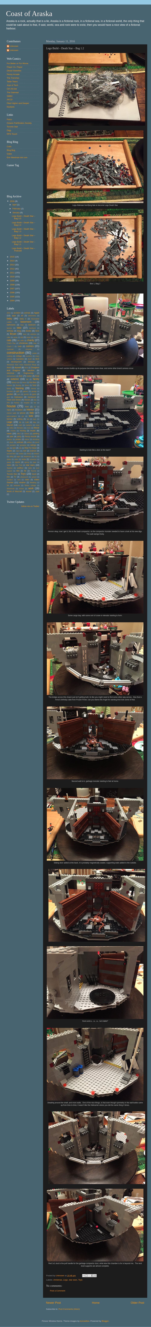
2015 (12, 257)
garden (10, 394)
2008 (12, 285)
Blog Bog (11, 150)
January (16, 212)
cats (9, 340)
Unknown (14, 46)
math (20, 425)
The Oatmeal (13, 92)
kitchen (10, 419)
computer (29, 349)
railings (33, 445)
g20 (17, 391)
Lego (65, 1280)
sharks (21, 453)
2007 (12, 288)
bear (22, 325)
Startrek (10, 468)
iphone (22, 413)
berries (9, 328)
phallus (9, 439)
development (16, 362)
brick (37, 331)
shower (36, 453)
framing (20, 388)
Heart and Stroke (14, 400)
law (28, 419)
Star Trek (18, 465)
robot (18, 451)
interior (30, 409)
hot (35, 403)
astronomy (32, 316)
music (32, 431)
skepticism (27, 456)
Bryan (13, 333)
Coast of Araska (29, 14)
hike (35, 400)
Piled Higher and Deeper (18, 103)
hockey (16, 403)
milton (11, 428)
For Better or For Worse (17, 63)
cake (8, 337)
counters (29, 356)
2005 (12, 296)
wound (28, 491)
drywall (18, 367)
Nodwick (10, 107)
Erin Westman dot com (17, 157)
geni (18, 394)
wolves (21, 488)
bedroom (32, 325)
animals (27, 313)
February (16, 208)
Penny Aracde (30, 436)
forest (9, 388)
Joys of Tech (12, 85)
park (11, 436)
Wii (8, 485)
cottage (19, 356)
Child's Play (11, 343)
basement (26, 321)
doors (9, 368)
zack (37, 491)
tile (25, 471)
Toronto (33, 471)
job (23, 416)
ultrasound (24, 477)
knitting (19, 419)
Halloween (18, 397)
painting (36, 434)
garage (34, 391)
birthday (10, 331)
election (30, 370)
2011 (12, 273)
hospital (26, 403)
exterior (15, 379)
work (31, 488)
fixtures (9, 385)
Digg (9, 130)
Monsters (20, 428)
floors (27, 385)
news (9, 433)
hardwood (32, 397)
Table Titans (12, 81)
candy (15, 337)
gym (8, 397)
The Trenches (13, 78)
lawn (34, 419)
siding (11, 456)
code (20, 346)
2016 (12, 201)
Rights (9, 451)
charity (30, 340)
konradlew (84, 1321)
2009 (12, 280)
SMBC (10, 96)
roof (24, 451)
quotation (23, 445)
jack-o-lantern (12, 416)
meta (37, 425)
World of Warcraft (14, 491)
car (21, 337)
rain (8, 448)
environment (11, 376)
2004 (12, 300)
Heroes (27, 400)
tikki (17, 471)
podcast (20, 442)
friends (33, 388)
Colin (9, 146)
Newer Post (53, 1302)
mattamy (29, 425)
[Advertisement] (20, 523)
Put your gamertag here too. (22, 178)
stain (34, 462)
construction (15, 353)
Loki (27, 422)
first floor (33, 382)
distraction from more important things (21, 365)
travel (34, 474)
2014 (12, 261)
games (25, 391)
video (27, 480)
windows (17, 485)
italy (31, 412)
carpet (28, 337)
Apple (36, 313)
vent (18, 480)
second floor (11, 453)
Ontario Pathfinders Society (19, 123)
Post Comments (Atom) (69, 1309)
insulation (19, 410)
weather (22, 482)
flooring (18, 385)
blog (19, 331)
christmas (57, 1280)
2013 (12, 265)
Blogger (105, 1321)
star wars (73, 1280)
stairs (9, 465)
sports (17, 462)
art (22, 316)
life (20, 422)
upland (34, 477)
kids (31, 416)
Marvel (10, 425)
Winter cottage (30, 485)
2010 (12, 276)
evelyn (29, 376)
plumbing (36, 439)
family (36, 379)
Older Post (137, 1302)
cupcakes (20, 359)
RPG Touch (12, 134)
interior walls (11, 413)
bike (19, 327)
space (9, 462)
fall (27, 379)
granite (26, 394)
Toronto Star (12, 127)
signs (19, 456)
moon (29, 428)
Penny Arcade (13, 74)
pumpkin (13, 445)
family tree (15, 382)
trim (8, 477)
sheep (29, 453)
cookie (34, 353)
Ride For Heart (30, 448)
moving (23, 431)
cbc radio (20, 340)
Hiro (8, 403)
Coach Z (10, 346)
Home (96, 1302)
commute (10, 349)
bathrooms (11, 325)
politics (29, 442)
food (34, 385)
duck (26, 367)
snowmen (33, 459)
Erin (20, 376)
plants (27, 439)
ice (35, 407)
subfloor (20, 468)
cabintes (33, 334)
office (19, 434)
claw (35, 343)
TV (15, 477)
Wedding (33, 482)
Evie (37, 376)
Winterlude (11, 488)
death (30, 359)
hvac (27, 407)
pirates (18, 439)
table (30, 468)
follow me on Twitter (30, 506)
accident (17, 313)
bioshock (32, 328)
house (11, 406)
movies (13, 431)
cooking (9, 356)
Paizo (9, 119)
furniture (10, 391)
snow (24, 459)
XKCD (10, 99)
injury (9, 410)
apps (14, 316)
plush (11, 442)
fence (24, 382)
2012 (12, 269)
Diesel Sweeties (14, 71)
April (14, 205)
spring (26, 462)
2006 (12, 292)
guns (34, 394)
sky (35, 456)
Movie (36, 428)
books (28, 331)
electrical (10, 373)
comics (30, 346)
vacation (10, 480)
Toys (80, 1280)
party (19, 436)
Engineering (28, 373)
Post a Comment (57, 1291)
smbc (16, 459)
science (33, 451)
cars (35, 337)
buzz (24, 334)
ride (20, 448)
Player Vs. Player (14, 67)
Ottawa (26, 434)
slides (9, 459)
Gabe (9, 154)
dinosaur (31, 362)
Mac (34, 422)
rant (14, 448)
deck (37, 359)
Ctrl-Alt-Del (12, 89)
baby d (23, 319)
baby (9, 318)
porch (37, 442)
